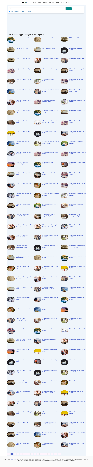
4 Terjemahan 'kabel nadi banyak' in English (22, 215)
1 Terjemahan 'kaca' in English (77, 380)
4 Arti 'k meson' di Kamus (49, 38)
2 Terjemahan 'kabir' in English (23, 329)
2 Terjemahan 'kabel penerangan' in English (75, 215)
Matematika (51, 2)
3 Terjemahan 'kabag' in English (50, 58)
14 (49, 454)
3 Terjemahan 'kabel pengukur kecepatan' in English (50, 225)
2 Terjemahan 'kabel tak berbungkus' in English (22, 246)
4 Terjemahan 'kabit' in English (77, 329)
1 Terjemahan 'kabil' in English (23, 308)
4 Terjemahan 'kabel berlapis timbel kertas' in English (49, 121)
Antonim (67, 2)
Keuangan (39, 2)
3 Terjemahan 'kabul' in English (77, 339)
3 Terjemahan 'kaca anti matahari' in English (48, 391)
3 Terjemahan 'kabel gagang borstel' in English (23, 163)
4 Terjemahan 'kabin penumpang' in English (22, 319)
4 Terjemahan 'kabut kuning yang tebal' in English (23, 381)
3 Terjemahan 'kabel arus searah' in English (49, 100)
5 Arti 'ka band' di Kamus (48, 48)
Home (34, 2)
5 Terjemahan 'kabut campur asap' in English (76, 371)
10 (37, 454)
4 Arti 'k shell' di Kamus (22, 48)
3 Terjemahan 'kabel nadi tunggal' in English (48, 215)
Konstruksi (57, 2)
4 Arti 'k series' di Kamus (75, 38)
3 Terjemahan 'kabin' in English (77, 308)
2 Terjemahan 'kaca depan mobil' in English (49, 423)
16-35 (59, 454)
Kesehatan (45, 2)
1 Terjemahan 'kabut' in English (77, 360)
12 (43, 454)
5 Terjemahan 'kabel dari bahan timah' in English (50, 142)
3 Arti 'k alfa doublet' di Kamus (24, 38)
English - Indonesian (14, 11)
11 (40, 454)
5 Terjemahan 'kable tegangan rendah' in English (23, 339)
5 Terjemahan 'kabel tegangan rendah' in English (77, 246)
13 (46, 454)
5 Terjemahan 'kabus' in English (50, 360)
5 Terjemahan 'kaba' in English (23, 58)
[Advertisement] (46, 23)
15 (52, 454)
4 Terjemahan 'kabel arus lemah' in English (75, 90)
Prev (9, 454)
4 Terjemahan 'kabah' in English (77, 58)
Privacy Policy (13, 459)
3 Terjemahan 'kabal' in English (24, 69)
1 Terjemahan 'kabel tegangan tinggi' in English (23, 256)
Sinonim (62, 2)
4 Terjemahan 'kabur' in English (77, 349)
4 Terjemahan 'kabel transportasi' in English (48, 288)
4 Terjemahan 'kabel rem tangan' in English (22, 236)
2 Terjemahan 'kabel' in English (24, 89)
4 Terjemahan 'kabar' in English (50, 69)
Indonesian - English (26, 11)
